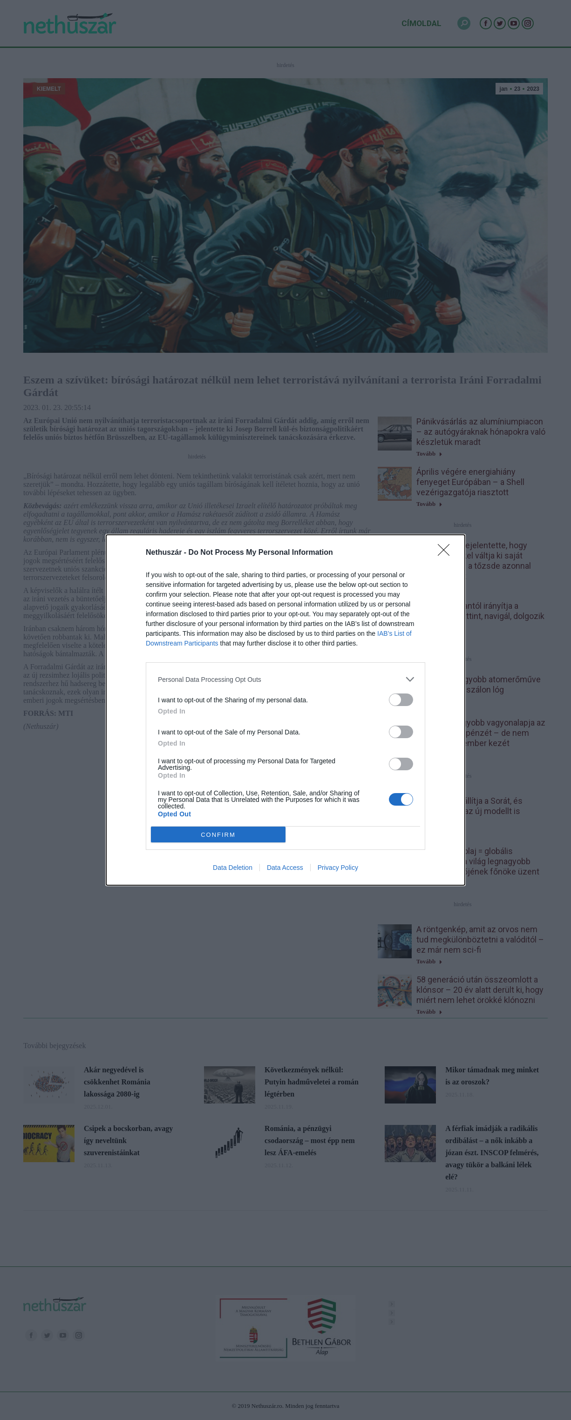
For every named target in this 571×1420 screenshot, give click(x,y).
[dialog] (285, 710)
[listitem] (285, 679)
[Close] (446, 553)
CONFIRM (218, 834)
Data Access (285, 867)
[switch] (401, 699)
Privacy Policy (338, 867)
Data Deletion (232, 867)
